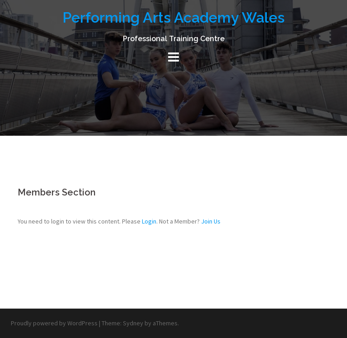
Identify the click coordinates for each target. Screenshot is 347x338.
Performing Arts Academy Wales (173, 17)
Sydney (133, 323)
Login (149, 221)
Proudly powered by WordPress (54, 323)
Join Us (210, 221)
